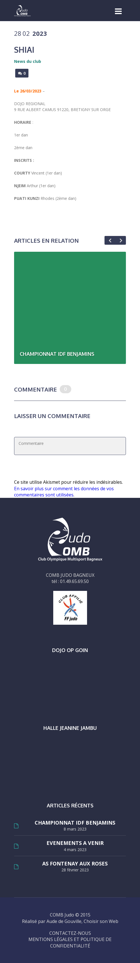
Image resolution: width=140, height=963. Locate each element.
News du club (27, 61)
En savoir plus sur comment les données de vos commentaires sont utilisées (64, 491)
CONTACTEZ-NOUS (70, 933)
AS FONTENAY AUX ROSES (75, 863)
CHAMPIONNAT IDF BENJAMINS (75, 823)
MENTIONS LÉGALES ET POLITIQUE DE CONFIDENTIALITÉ (70, 942)
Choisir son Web (101, 921)
